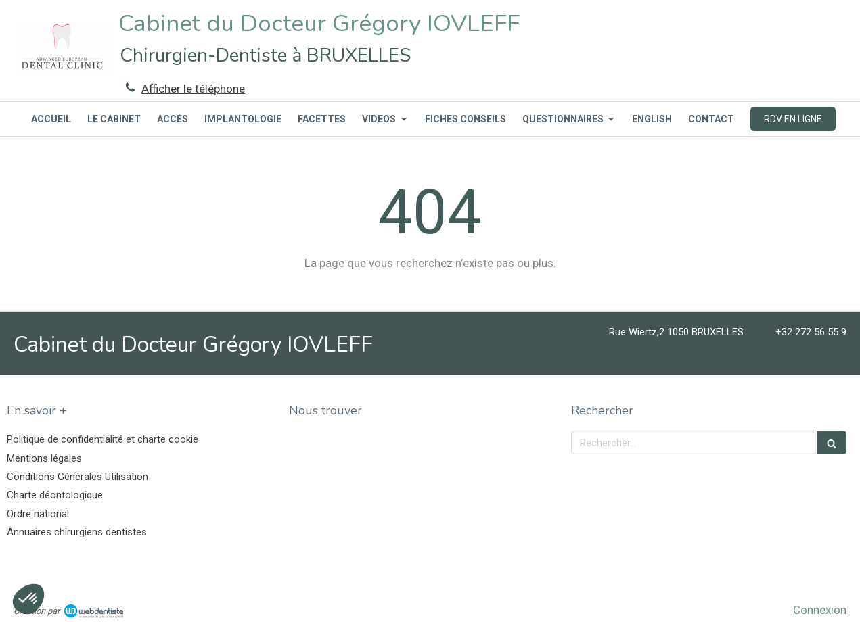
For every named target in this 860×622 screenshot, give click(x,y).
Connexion (819, 610)
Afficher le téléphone (193, 88)
